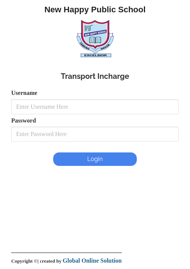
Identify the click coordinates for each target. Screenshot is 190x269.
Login (95, 159)
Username (24, 93)
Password (23, 120)
